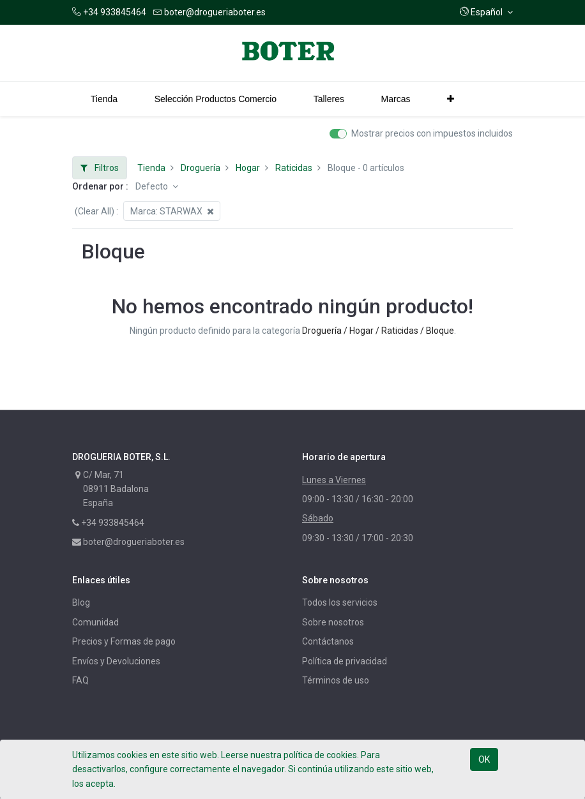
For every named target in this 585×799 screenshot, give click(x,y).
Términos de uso (335, 680)
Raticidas (293, 168)
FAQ (80, 680)
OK (484, 759)
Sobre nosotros (333, 622)
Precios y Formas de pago (124, 641)
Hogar (248, 168)
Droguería (200, 168)
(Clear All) (94, 211)
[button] (486, 12)
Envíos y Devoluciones (116, 661)
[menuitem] (104, 99)
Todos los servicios (339, 602)
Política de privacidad (344, 661)
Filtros (99, 168)
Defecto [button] (152, 186)
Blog (81, 602)
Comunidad (95, 622)
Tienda (151, 168)
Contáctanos (328, 641)
